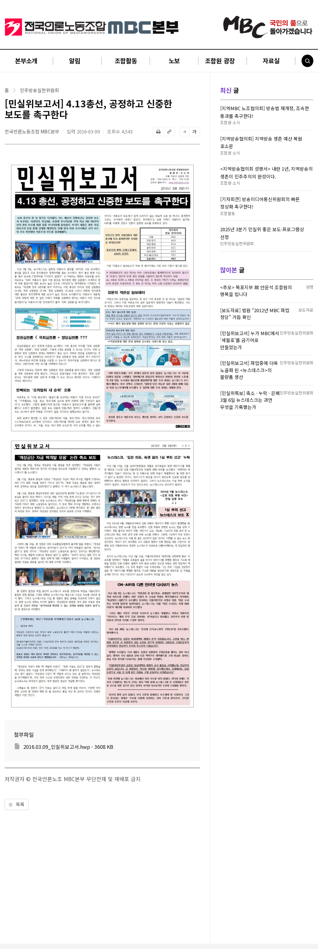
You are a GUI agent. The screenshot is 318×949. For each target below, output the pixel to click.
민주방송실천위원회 (39, 90)
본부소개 (26, 60)
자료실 (271, 60)
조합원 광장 (220, 60)
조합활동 (126, 60)
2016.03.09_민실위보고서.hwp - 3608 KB (68, 746)
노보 (174, 60)
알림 (74, 60)
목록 (17, 804)
